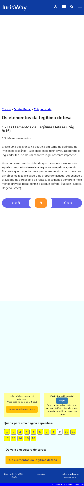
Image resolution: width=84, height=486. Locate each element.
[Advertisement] (42, 59)
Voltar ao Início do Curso (22, 409)
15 (27, 438)
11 (73, 432)
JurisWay (14, 7)
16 (33, 438)
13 (13, 438)
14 (20, 438)
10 (66, 432)
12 (7, 438)
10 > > (67, 202)
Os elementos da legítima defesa (33, 460)
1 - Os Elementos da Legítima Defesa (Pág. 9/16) (38, 129)
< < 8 (15, 202)
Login (62, 400)
